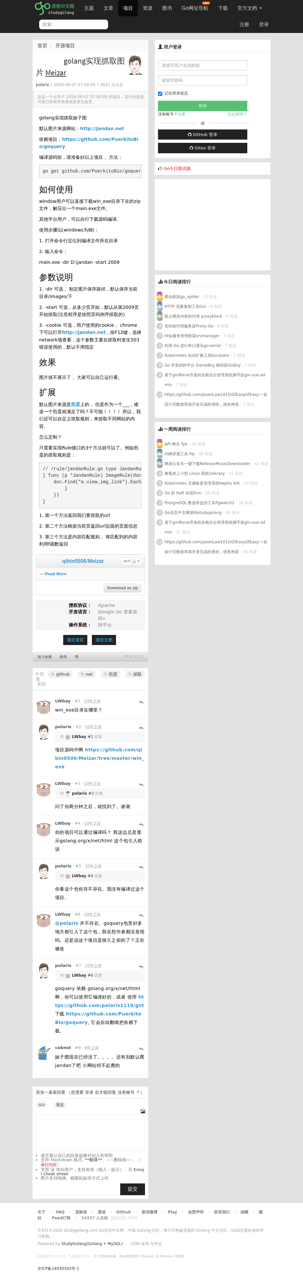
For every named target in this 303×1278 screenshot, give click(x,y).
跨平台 (105, 624)
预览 (60, 1105)
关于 (41, 1212)
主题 (89, 8)
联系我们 (222, 1212)
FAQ (60, 1212)
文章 (108, 8)
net (87, 674)
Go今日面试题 (177, 168)
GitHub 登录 (202, 134)
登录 (264, 24)
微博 (63, 657)
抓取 (135, 674)
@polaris (67, 923)
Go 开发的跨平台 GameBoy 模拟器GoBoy (203, 365)
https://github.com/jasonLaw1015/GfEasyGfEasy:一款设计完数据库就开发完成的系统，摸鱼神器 (216, 399)
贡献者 (81, 1212)
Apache (106, 605)
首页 (42, 46)
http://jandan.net (102, 128)
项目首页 (75, 640)
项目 (128, 8)
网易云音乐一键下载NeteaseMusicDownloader (208, 463)
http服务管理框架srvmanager (192, 336)
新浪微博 (149, 1212)
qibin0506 (74, 561)
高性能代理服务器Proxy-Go (189, 326)
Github (123, 1212)
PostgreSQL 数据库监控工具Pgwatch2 (200, 503)
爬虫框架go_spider (182, 296)
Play (172, 1212)
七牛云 (156, 1243)
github (60, 674)
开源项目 (65, 46)
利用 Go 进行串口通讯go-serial (193, 345)
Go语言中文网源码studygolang (193, 512)
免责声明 (196, 1212)
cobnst (63, 1047)
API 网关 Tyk (176, 444)
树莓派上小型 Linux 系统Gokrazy (195, 473)
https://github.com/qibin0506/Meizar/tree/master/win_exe (99, 758)
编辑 (42, 1105)
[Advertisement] (212, 224)
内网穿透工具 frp (180, 454)
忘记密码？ (237, 114)
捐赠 (244, 1212)
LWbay (63, 701)
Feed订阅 (61, 1218)
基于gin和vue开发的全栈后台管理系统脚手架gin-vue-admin (215, 380)
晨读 (102, 1212)
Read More (55, 573)
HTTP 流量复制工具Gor (185, 306)
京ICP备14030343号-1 (58, 1268)
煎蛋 (75, 404)
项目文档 (103, 640)
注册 (244, 24)
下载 (223, 8)
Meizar (96, 561)
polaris (42, 85)
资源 (147, 8)
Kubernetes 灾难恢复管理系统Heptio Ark (202, 483)
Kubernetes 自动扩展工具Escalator (197, 355)
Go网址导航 (196, 6)
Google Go (110, 611)
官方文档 (250, 8)
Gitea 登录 (203, 147)
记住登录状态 (173, 93)
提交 (132, 1189)
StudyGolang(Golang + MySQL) (92, 1243)
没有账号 (126, 1092)
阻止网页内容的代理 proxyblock (193, 316)
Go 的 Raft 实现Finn (183, 493)
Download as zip (122, 588)
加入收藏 (44, 657)
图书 (167, 8)
